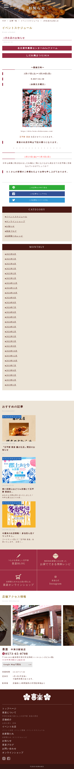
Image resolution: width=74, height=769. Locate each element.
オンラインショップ (15, 222)
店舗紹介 (7, 719)
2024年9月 (11, 298)
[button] (3, 625)
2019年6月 (11, 370)
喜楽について (9, 712)
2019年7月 (11, 366)
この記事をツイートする (38, 200)
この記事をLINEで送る (38, 187)
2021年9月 (11, 346)
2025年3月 (11, 269)
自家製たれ (8, 734)
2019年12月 (11, 356)
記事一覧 (13, 21)
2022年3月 (11, 341)
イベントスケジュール (30, 21)
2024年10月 (11, 293)
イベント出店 (9, 727)
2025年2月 (11, 273)
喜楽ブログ (11, 231)
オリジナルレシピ (19, 737)
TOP (4, 21)
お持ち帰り (6, 723)
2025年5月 (11, 259)
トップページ (9, 708)
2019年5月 (11, 375)
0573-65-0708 (16, 653)
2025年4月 (11, 264)
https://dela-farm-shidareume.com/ (37, 131)
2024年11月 (11, 288)
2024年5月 (11, 317)
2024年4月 (11, 322)
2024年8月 (11, 303)
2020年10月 (11, 351)
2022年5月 (11, 336)
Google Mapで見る (12, 664)
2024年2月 (11, 332)
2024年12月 (11, 283)
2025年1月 (11, 278)
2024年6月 (11, 312)
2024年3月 (11, 327)
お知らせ (10, 226)
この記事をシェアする (38, 194)
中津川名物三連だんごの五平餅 (15, 716)
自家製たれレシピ (14, 236)
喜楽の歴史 (33, 716)
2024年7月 (11, 307)
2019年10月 (11, 361)
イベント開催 (19, 730)
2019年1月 (11, 385)
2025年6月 (11, 254)
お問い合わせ (9, 749)
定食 (14, 723)
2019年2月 (11, 380)
